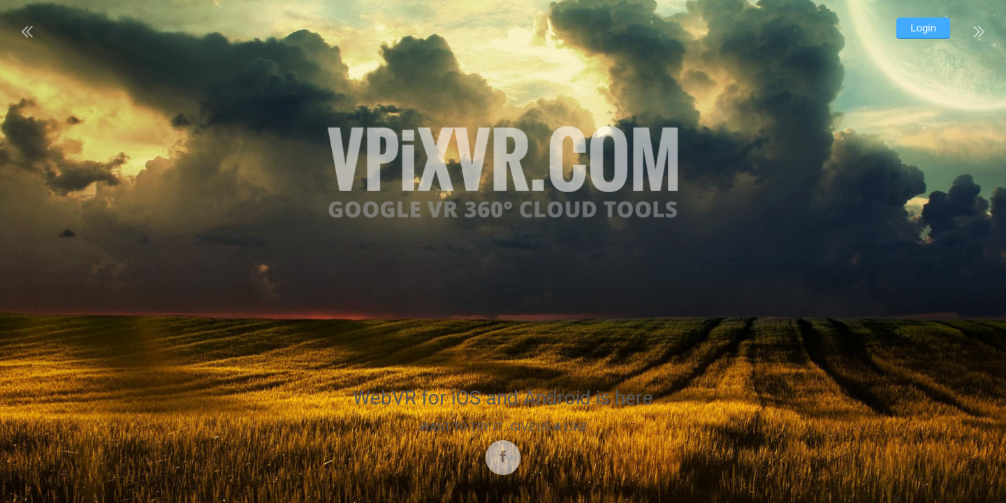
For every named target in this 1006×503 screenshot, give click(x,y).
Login (923, 28)
